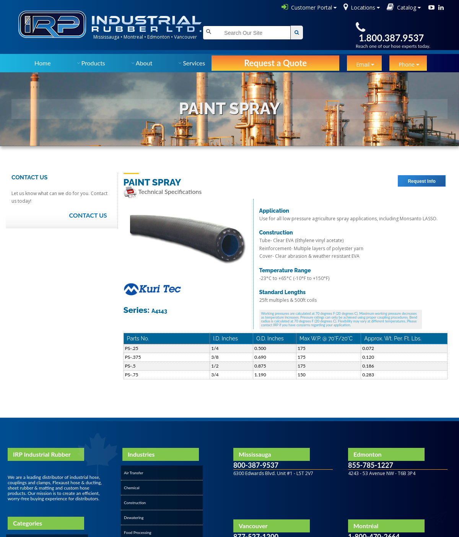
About (144, 63)
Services (194, 63)
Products (93, 63)
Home (42, 63)
